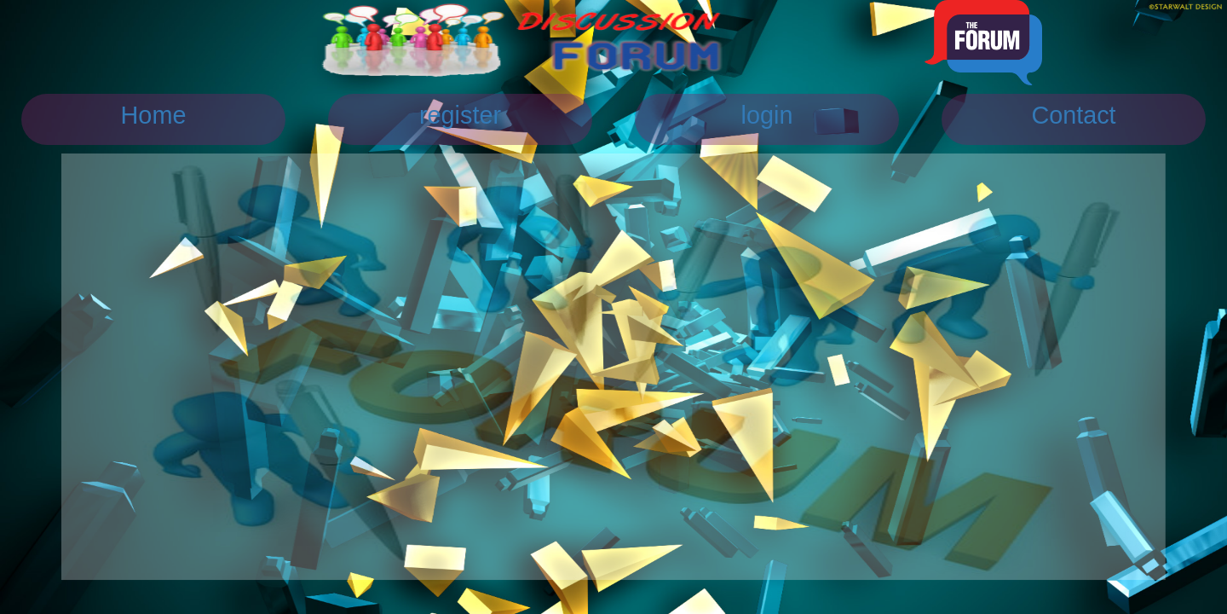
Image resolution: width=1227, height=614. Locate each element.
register (460, 115)
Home (154, 115)
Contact (1073, 115)
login (767, 115)
